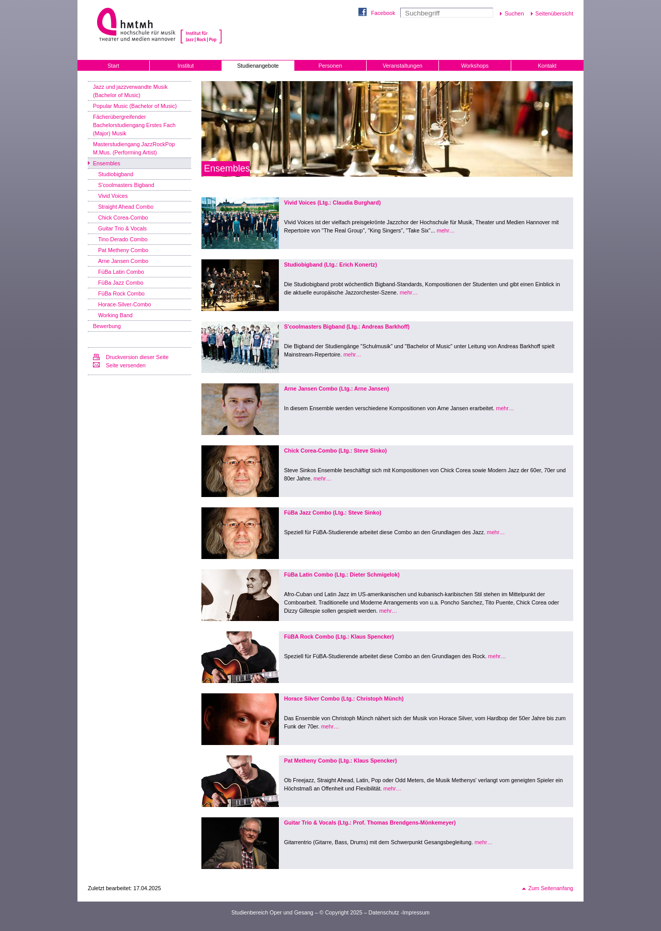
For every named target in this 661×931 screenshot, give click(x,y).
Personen (330, 66)
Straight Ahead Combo (125, 207)
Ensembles (106, 163)
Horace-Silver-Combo (124, 304)
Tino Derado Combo (123, 239)
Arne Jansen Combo (123, 261)
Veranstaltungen (402, 66)
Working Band (115, 315)
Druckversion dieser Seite (137, 357)
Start (113, 66)
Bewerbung (107, 326)
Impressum (416, 912)
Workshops (475, 66)
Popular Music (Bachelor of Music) (135, 106)
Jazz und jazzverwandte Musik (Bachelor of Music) (130, 91)
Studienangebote (258, 66)
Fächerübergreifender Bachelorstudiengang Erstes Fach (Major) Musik (134, 125)
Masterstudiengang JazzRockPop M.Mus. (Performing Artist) (134, 148)
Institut (186, 66)
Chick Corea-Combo (123, 217)
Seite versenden (126, 365)
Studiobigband (115, 174)
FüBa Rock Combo (121, 293)
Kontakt (547, 66)
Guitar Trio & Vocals (122, 228)
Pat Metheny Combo (123, 250)
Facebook (383, 13)
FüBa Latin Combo (121, 272)
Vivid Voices (113, 196)
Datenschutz (384, 912)
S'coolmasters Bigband (126, 185)
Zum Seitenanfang (550, 888)
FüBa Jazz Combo (121, 283)
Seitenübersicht (554, 13)
